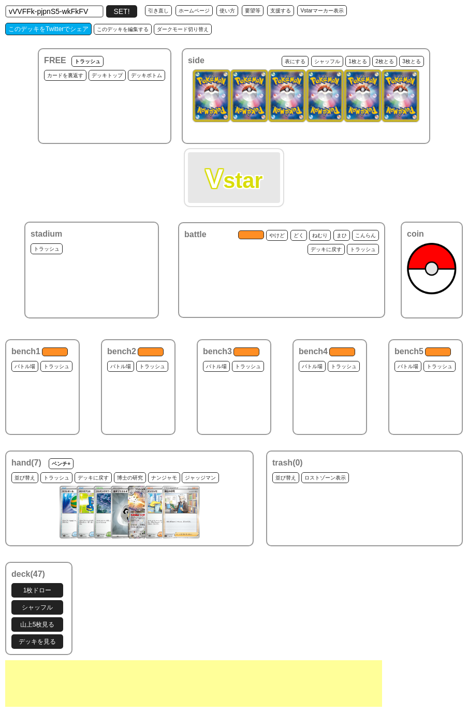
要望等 (252, 10)
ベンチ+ (61, 464)
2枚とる (384, 61)
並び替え (24, 478)
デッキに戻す (326, 249)
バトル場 (24, 366)
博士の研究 (130, 478)
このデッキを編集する (123, 29)
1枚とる (357, 61)
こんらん (365, 235)
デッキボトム (146, 75)
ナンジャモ (164, 478)
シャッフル (327, 61)
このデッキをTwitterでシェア (48, 29)
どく (299, 235)
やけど (277, 235)
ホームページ (194, 10)
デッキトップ (107, 75)
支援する (280, 10)
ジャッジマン (200, 478)
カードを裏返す (65, 75)
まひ (342, 235)
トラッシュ (87, 61)
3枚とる (411, 61)
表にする (295, 61)
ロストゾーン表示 (325, 478)
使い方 (227, 10)
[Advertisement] (193, 683)
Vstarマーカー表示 (321, 10)
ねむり (320, 235)
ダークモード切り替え (183, 29)
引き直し (158, 10)
